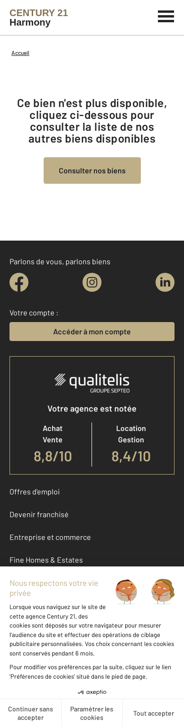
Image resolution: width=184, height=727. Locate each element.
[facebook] (18, 282)
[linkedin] (165, 282)
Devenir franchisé (39, 514)
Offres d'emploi (34, 491)
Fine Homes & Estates (46, 559)
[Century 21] (38, 17)
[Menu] (166, 15)
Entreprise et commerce (50, 536)
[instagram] (92, 282)
